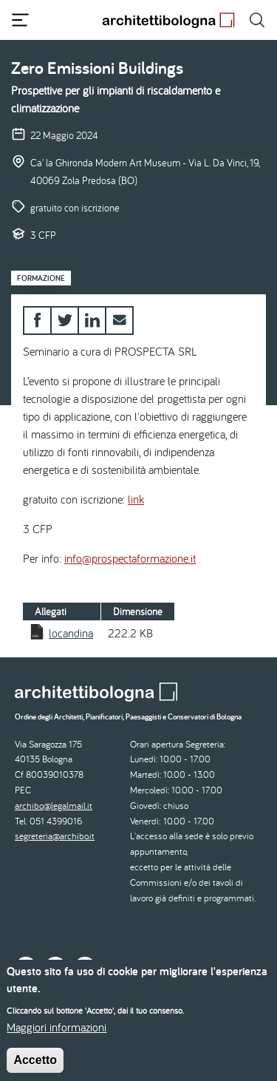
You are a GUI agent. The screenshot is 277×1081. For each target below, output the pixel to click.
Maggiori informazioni (56, 1036)
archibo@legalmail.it (53, 805)
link (136, 499)
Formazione (41, 278)
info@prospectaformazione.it (130, 558)
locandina (71, 633)
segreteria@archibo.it (55, 836)
